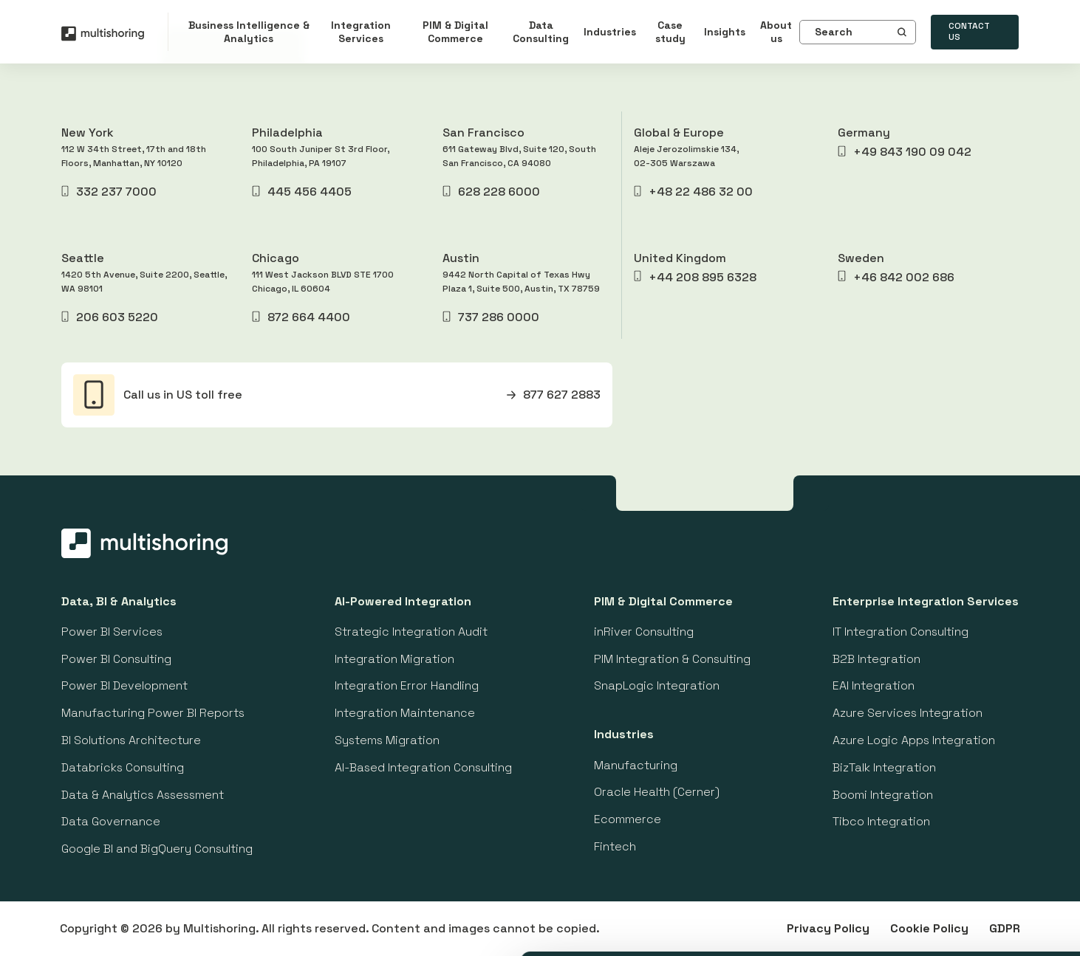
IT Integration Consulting (900, 631)
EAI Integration (874, 685)
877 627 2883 (554, 394)
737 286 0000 (490, 317)
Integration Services (361, 31)
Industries (610, 31)
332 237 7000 (109, 191)
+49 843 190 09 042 (904, 151)
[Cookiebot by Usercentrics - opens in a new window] (95, 929)
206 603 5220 (109, 317)
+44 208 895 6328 (695, 277)
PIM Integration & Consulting (672, 659)
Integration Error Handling (407, 685)
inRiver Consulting (644, 631)
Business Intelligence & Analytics (249, 31)
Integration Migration (394, 659)
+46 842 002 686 (896, 277)
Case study (670, 31)
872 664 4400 (300, 317)
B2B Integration (876, 659)
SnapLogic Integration (657, 685)
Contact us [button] (969, 32)
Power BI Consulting (116, 659)
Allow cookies (956, 756)
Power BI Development (124, 685)
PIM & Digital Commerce (455, 31)
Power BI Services (112, 631)
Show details (767, 927)
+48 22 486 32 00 (693, 191)
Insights (724, 31)
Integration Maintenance (405, 713)
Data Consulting (541, 31)
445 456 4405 (301, 191)
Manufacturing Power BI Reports (153, 713)
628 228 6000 (490, 191)
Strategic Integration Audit (411, 631)
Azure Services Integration (907, 713)
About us (776, 31)
